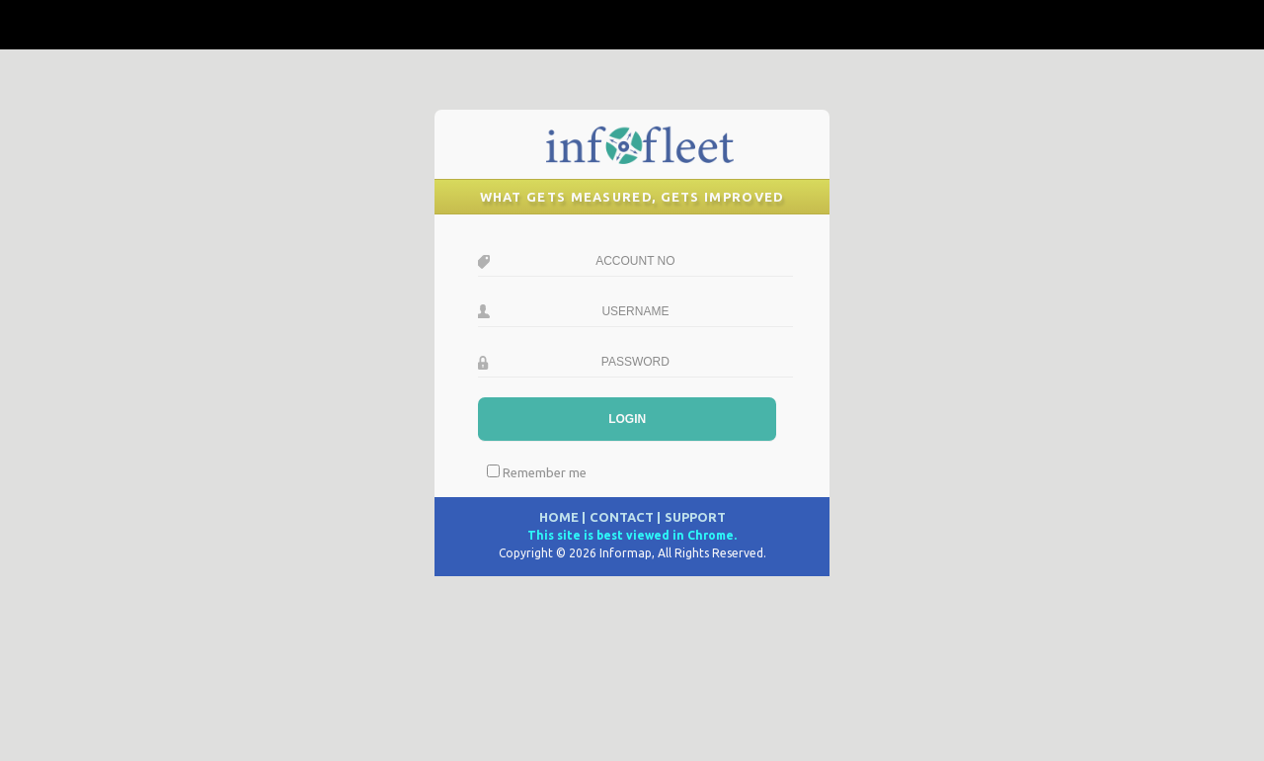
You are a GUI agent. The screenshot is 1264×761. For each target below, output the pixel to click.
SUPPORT (695, 517)
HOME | (562, 517)
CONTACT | (625, 517)
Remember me (537, 472)
